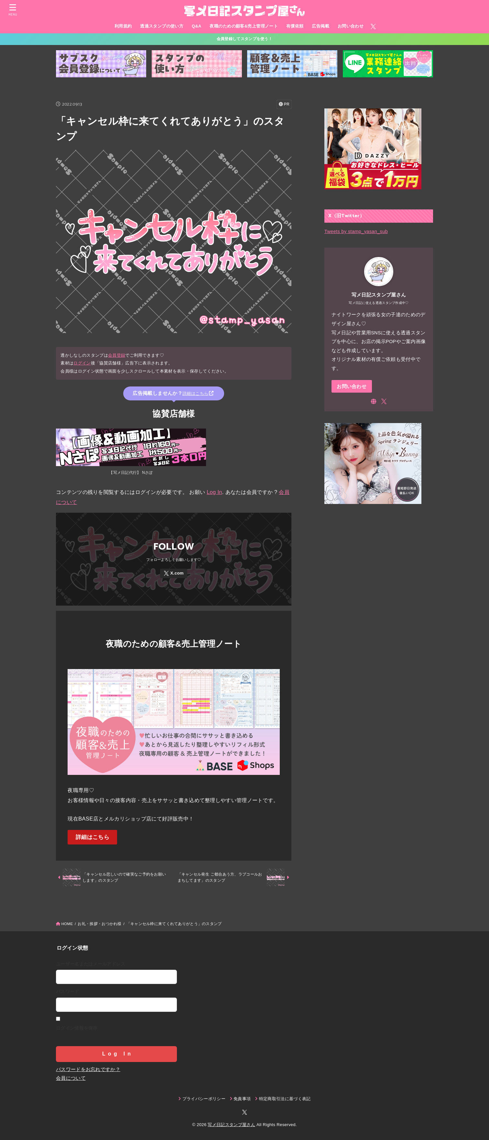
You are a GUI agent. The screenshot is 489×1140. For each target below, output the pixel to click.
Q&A (196, 26)
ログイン (82, 363)
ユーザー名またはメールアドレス (90, 964)
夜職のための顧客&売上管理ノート (244, 26)
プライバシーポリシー (203, 1098)
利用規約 (123, 26)
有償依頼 (295, 26)
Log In (214, 492)
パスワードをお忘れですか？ (88, 1069)
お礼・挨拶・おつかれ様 (99, 924)
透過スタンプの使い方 (161, 26)
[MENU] (13, 10)
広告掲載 (320, 26)
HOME (67, 924)
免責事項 (242, 1098)
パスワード (67, 991)
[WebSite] (373, 401)
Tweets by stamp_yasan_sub (356, 231)
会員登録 (116, 355)
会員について (71, 1078)
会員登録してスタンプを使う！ (244, 39)
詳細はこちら (92, 837)
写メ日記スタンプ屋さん (231, 1124)
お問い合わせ (351, 26)
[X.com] (373, 26)
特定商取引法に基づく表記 (285, 1098)
